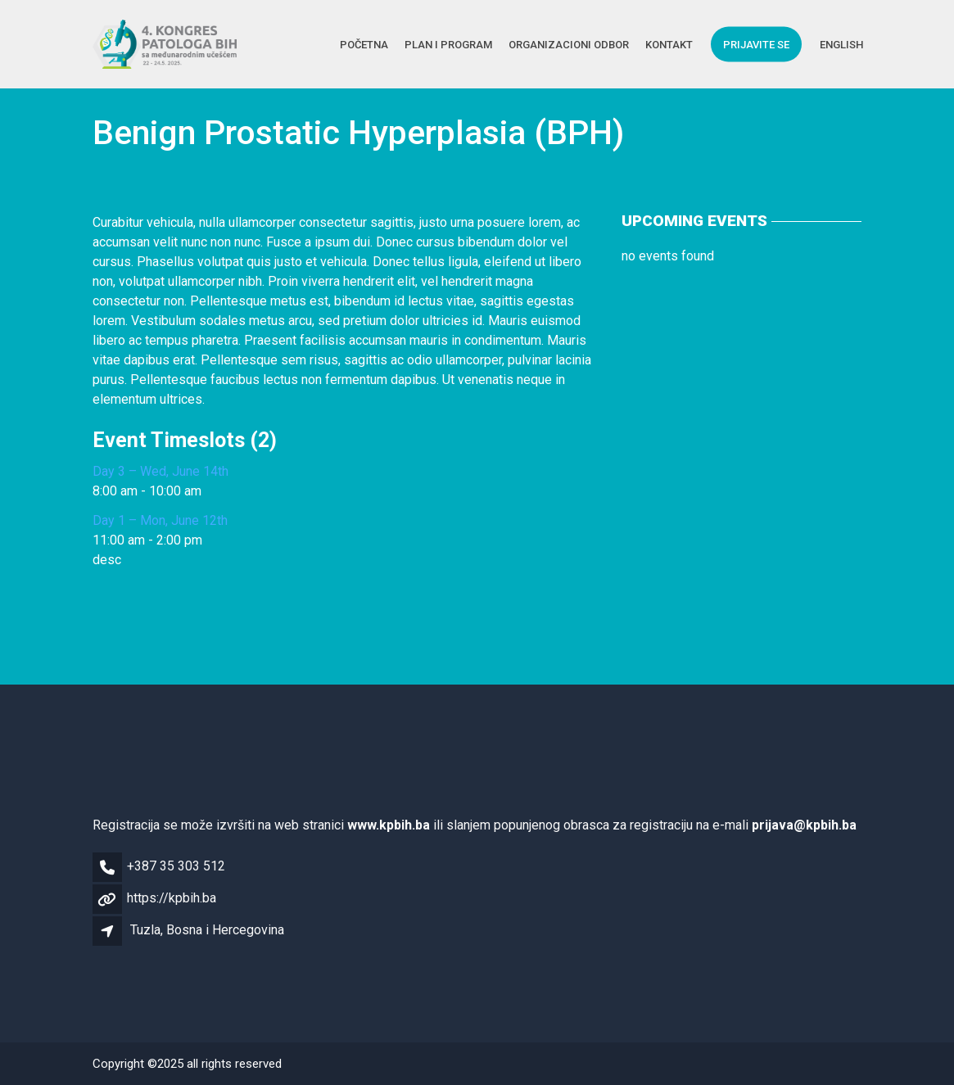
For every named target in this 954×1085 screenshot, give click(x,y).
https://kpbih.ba (171, 898)
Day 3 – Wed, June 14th (160, 471)
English (841, 44)
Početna (364, 44)
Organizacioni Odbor (569, 44)
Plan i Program (448, 44)
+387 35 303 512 (176, 866)
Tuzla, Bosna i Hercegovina (207, 930)
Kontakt (669, 44)
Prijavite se (756, 44)
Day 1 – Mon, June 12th (160, 520)
